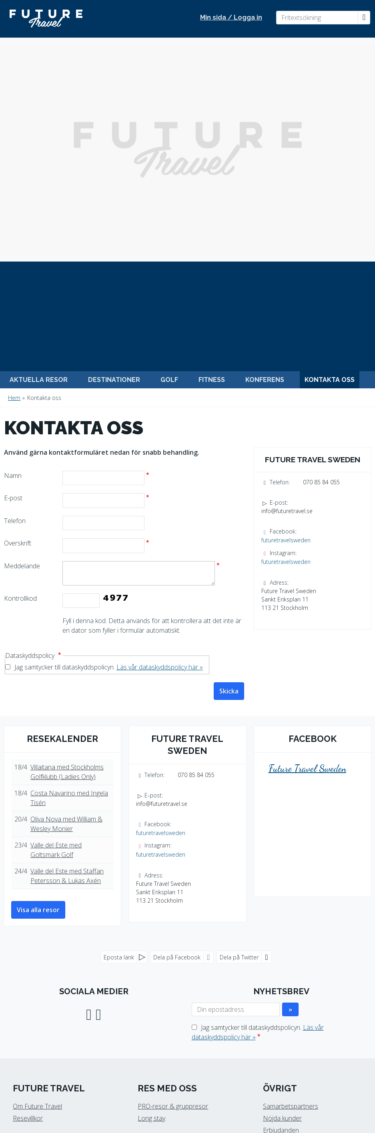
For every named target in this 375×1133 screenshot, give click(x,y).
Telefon (15, 296)
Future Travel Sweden (307, 544)
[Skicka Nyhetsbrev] (290, 785)
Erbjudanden (281, 906)
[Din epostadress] (236, 785)
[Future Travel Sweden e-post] (183, 1061)
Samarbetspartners (290, 882)
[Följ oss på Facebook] (89, 790)
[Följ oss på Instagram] (98, 790)
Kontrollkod (20, 374)
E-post (13, 274)
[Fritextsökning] (317, 17)
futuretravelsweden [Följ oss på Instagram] (286, 338)
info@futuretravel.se (287, 287)
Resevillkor (28, 894)
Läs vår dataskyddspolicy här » (159, 443)
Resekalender (62, 515)
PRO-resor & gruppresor (173, 882)
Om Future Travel (37, 882)
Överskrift (17, 319)
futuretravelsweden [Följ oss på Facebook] (286, 316)
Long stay (151, 894)
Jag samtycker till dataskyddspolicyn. (108, 443)
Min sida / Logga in (231, 17)
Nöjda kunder (282, 894)
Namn (13, 251)
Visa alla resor (38, 685)
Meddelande (22, 342)
